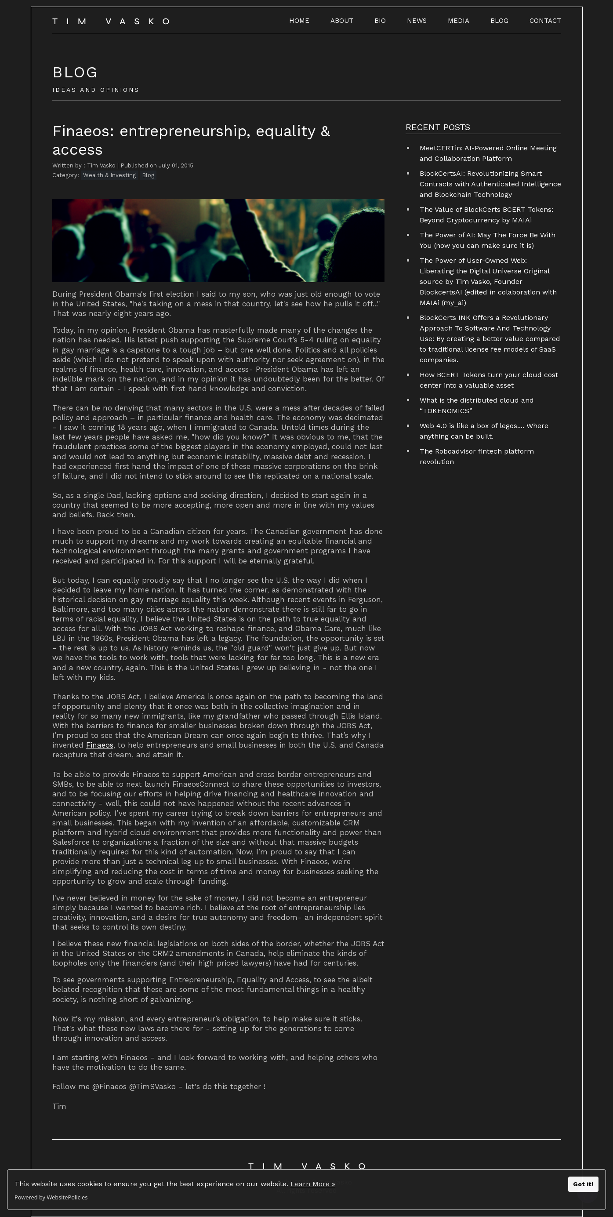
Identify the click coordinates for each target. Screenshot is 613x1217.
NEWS (417, 21)
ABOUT (341, 21)
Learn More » (312, 1184)
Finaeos (99, 745)
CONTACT (545, 21)
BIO (380, 21)
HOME (299, 21)
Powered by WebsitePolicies (51, 1197)
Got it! (583, 1184)
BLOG (499, 21)
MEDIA (458, 21)
